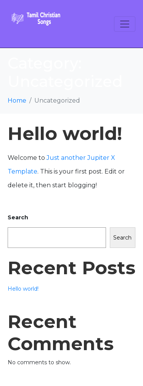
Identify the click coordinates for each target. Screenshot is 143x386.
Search (18, 217)
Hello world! (65, 133)
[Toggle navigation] (124, 24)
